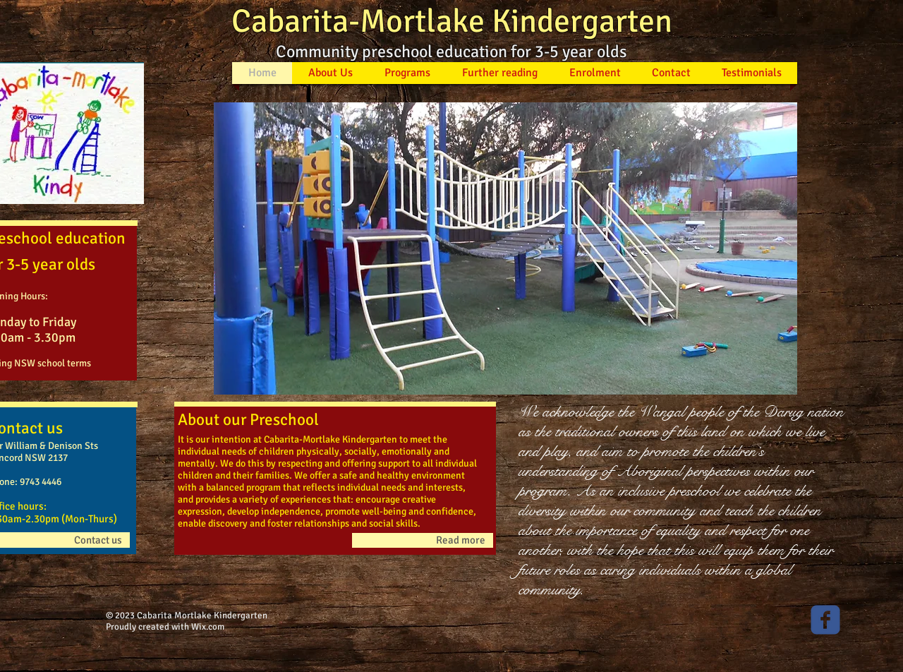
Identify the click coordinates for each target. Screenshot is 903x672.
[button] (505, 248)
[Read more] (422, 540)
